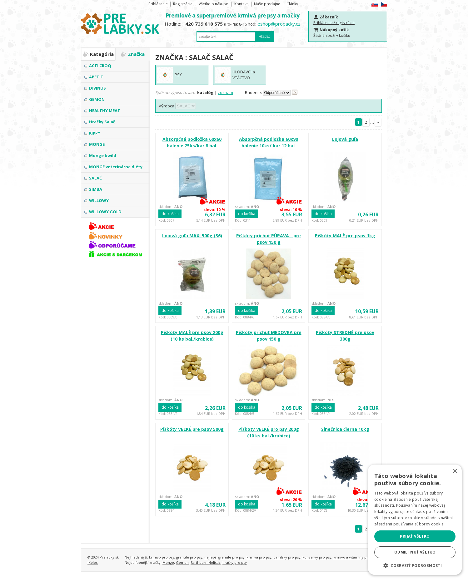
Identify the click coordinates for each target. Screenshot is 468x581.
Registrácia (182, 4)
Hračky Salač (102, 122)
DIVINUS (97, 88)
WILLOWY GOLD (105, 211)
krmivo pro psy (161, 557)
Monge (168, 562)
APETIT (96, 77)
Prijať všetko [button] (415, 536)
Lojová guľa (345, 139)
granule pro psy (189, 557)
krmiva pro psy (258, 557)
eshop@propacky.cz (279, 24)
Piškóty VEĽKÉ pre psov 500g (192, 429)
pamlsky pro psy (287, 557)
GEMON (97, 99)
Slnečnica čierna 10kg (345, 429)
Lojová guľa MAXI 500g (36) (192, 236)
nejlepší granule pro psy (224, 557)
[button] (415, 565)
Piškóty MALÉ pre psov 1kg (345, 236)
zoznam (225, 92)
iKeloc (92, 562)
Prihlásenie (158, 4)
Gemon (182, 562)
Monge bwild (102, 155)
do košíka (170, 213)
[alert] (415, 520)
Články (292, 4)
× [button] (454, 471)
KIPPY (94, 133)
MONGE (97, 144)
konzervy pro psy (316, 557)
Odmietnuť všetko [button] (415, 552)
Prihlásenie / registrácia (334, 22)
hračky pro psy (234, 562)
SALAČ (95, 178)
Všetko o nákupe (213, 4)
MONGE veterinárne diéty (115, 167)
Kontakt (241, 4)
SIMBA (95, 189)
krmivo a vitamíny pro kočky (357, 557)
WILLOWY (99, 200)
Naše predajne (267, 4)
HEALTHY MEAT (104, 110)
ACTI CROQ (100, 65)
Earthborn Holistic (206, 562)
